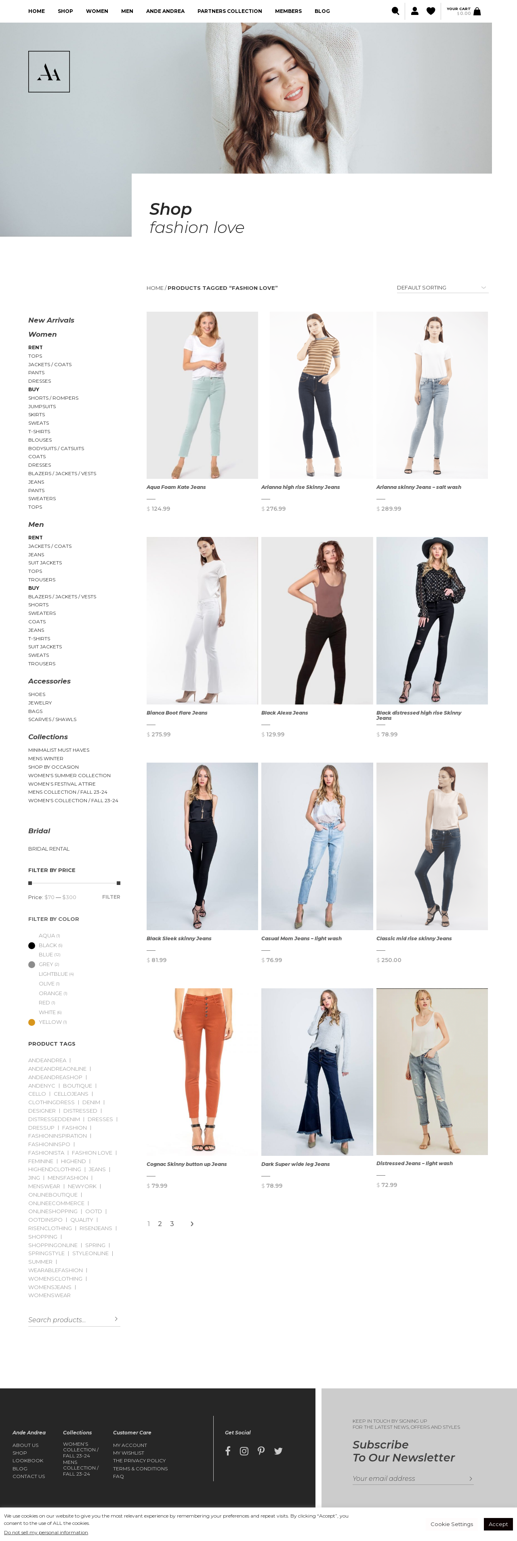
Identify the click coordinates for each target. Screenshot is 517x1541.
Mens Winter (45, 758)
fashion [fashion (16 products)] (74, 1128)
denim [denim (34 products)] (91, 1102)
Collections (48, 737)
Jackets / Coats (49, 364)
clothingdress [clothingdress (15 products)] (51, 1102)
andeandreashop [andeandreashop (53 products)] (55, 1077)
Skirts (36, 414)
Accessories (49, 681)
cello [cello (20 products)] (37, 1094)
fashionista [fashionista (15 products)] (46, 1153)
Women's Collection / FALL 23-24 (73, 800)
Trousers (41, 580)
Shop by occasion (53, 767)
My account (130, 1445)
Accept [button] (498, 1524)
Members (288, 11)
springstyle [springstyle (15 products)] (46, 1253)
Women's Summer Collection (69, 775)
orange (45, 993)
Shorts (38, 605)
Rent (35, 347)
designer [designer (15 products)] (42, 1111)
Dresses (39, 381)
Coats (37, 456)
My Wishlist (128, 1453)
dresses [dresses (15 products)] (100, 1119)
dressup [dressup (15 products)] (41, 1128)
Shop (65, 11)
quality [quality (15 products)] (81, 1220)
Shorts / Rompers (53, 398)
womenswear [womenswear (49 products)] (49, 1295)
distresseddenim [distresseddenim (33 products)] (54, 1119)
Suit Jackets (45, 563)
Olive (41, 983)
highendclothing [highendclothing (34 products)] (54, 1169)
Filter (111, 897)
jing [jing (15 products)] (34, 1178)
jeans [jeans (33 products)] (97, 1169)
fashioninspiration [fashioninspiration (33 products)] (57, 1136)
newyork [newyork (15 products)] (82, 1186)
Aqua (41, 935)
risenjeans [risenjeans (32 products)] (96, 1228)
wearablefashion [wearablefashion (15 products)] (55, 1270)
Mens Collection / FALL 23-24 (67, 792)
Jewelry (40, 703)
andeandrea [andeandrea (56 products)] (47, 1060)
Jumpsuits (42, 406)
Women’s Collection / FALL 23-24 (81, 1450)
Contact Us (29, 1476)
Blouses (40, 440)
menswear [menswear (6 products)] (44, 1186)
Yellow (45, 1022)
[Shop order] (443, 287)
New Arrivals (51, 320)
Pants (36, 372)
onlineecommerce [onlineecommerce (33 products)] (56, 1203)
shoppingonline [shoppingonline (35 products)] (53, 1245)
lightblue (48, 974)
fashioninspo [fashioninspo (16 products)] (49, 1144)
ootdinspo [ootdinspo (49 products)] (45, 1220)
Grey (40, 964)
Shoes (36, 694)
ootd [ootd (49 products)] (93, 1211)
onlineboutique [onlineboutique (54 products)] (53, 1195)
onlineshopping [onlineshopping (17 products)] (53, 1211)
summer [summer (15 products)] (40, 1262)
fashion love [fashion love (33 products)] (92, 1153)
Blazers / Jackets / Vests (62, 473)
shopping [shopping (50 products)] (42, 1237)
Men (127, 11)
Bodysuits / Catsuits (56, 448)
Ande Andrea (165, 11)
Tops (35, 356)
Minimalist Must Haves (58, 750)
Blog (322, 11)
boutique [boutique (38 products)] (77, 1086)
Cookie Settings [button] (452, 1524)
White (42, 1012)
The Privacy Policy (139, 1460)
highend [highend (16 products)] (73, 1161)
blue (40, 954)
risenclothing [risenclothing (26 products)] (50, 1228)
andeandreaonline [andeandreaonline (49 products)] (57, 1069)
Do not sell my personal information (46, 1532)
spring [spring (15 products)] (95, 1245)
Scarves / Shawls (52, 719)
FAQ (118, 1476)
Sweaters (42, 498)
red (39, 1002)
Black (42, 945)
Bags (35, 711)
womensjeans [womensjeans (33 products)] (49, 1287)
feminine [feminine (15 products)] (40, 1161)
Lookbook (28, 1460)
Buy (33, 389)
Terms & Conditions (140, 1469)
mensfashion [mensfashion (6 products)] (68, 1178)
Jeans (36, 482)
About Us (25, 1445)
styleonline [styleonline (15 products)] (90, 1253)
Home (36, 11)
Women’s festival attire (62, 784)
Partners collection (230, 11)
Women (97, 11)
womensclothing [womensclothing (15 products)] (55, 1279)
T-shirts (39, 431)
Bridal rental (48, 849)
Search (110, 1319)
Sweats (38, 423)
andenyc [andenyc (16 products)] (41, 1086)
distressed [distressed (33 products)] (80, 1111)
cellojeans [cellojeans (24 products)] (71, 1094)
